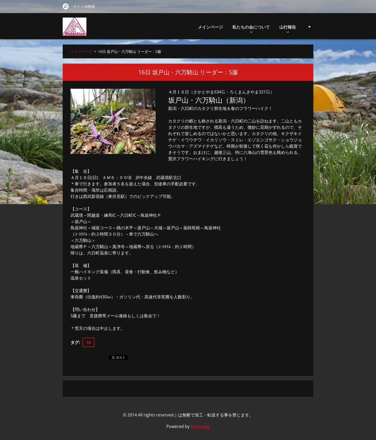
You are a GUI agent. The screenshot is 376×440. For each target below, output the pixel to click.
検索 (66, 6)
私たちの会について (251, 28)
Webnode (200, 426)
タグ (74, 342)
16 (88, 342)
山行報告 (287, 28)
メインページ (210, 27)
